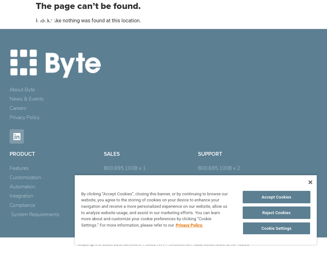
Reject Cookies (276, 212)
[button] (308, 20)
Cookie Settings (277, 228)
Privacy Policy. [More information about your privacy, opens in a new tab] (189, 225)
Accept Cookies (276, 197)
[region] (196, 210)
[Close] (310, 182)
